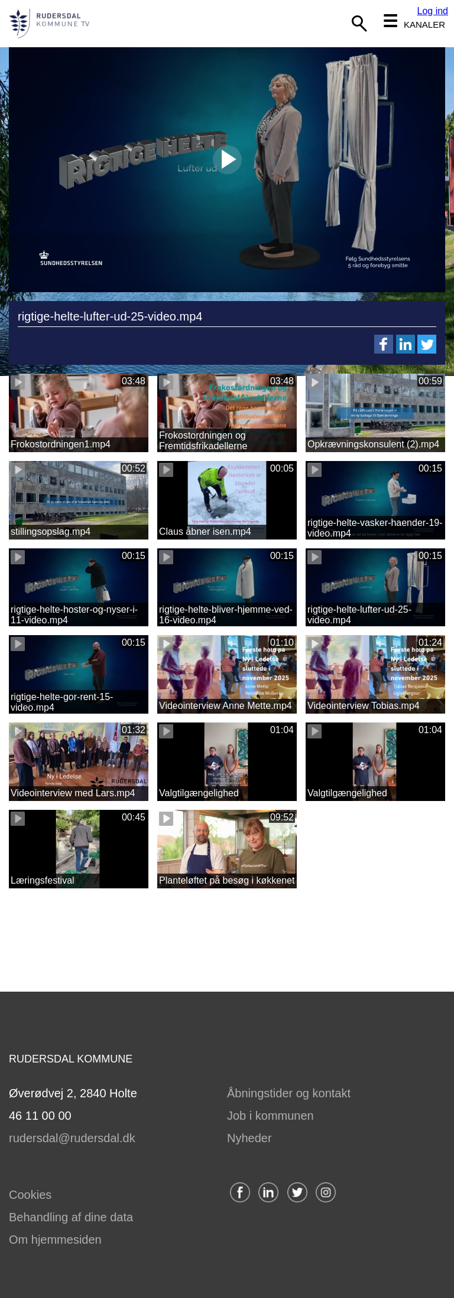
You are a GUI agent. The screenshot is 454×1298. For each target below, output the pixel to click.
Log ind (433, 11)
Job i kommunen (270, 1115)
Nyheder (249, 1138)
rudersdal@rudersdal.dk (72, 1138)
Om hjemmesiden (55, 1239)
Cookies (30, 1194)
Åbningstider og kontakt (289, 1093)
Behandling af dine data (71, 1217)
